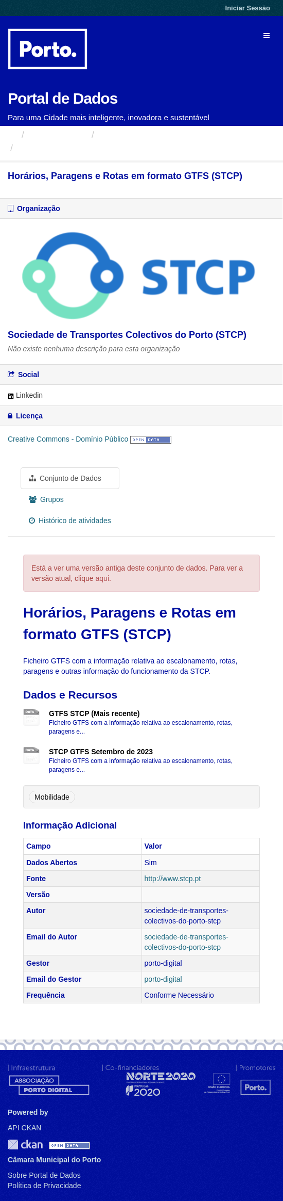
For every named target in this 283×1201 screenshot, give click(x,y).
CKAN (25, 1144)
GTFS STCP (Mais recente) (94, 713)
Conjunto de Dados (65, 478)
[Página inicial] (12, 134)
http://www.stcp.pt (173, 878)
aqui (102, 578)
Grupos (46, 499)
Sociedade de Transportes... (157, 134)
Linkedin (25, 395)
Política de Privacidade (44, 1185)
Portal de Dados (62, 98)
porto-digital (163, 979)
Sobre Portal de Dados (44, 1175)
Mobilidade (51, 797)
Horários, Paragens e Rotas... (82, 148)
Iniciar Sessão (247, 8)
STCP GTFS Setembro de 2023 (101, 752)
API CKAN (24, 1128)
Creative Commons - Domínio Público (68, 439)
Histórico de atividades (70, 520)
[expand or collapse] (266, 35)
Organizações (57, 134)
